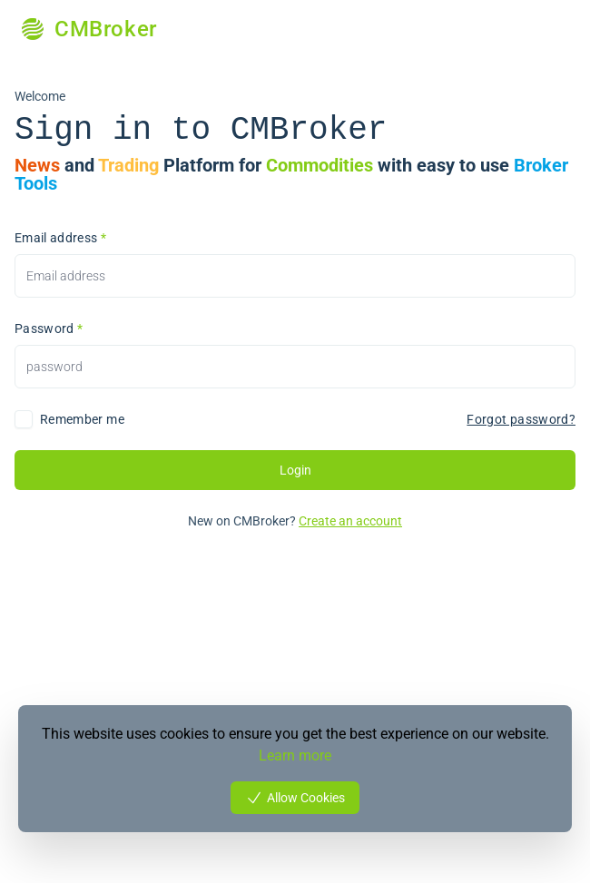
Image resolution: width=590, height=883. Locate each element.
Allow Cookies (295, 798)
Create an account (350, 521)
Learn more (295, 755)
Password (49, 328)
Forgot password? (521, 419)
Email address (60, 238)
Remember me (82, 419)
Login (295, 470)
